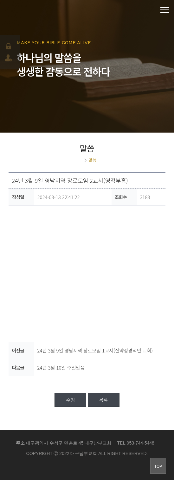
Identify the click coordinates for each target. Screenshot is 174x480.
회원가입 (9, 57)
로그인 (9, 46)
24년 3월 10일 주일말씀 (60, 367)
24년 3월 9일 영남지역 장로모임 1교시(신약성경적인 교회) (95, 350)
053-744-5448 (140, 443)
